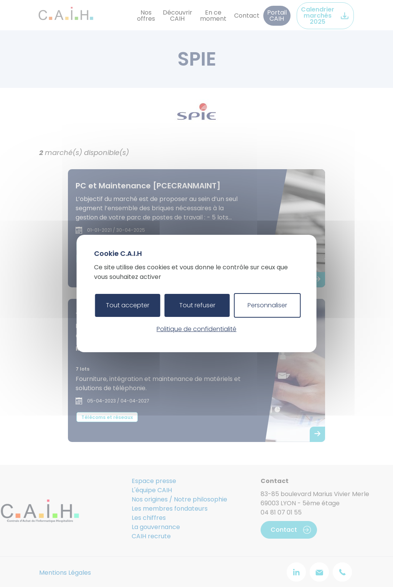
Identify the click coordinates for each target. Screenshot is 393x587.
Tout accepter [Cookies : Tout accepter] (127, 305)
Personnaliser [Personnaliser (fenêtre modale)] (267, 305)
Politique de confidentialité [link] (196, 329)
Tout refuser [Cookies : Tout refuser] (197, 305)
